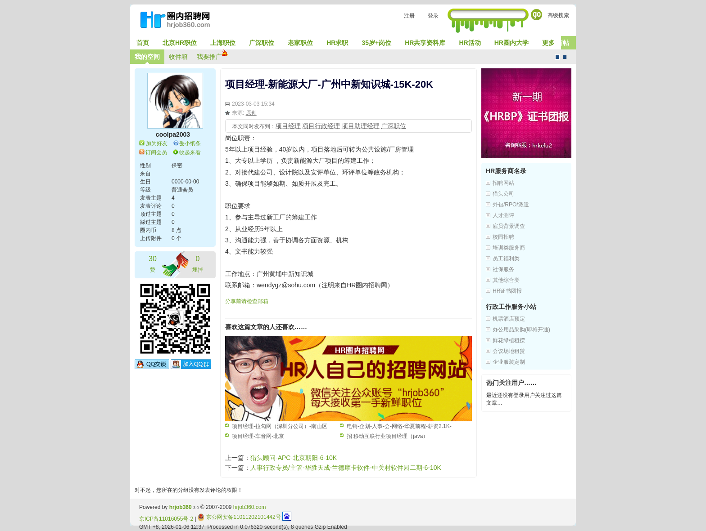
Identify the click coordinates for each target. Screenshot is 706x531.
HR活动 (469, 42)
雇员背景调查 (509, 226)
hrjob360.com (249, 507)
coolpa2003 (173, 134)
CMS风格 (564, 57)
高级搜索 (558, 15)
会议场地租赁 (509, 351)
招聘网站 (503, 183)
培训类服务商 (509, 248)
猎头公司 (503, 194)
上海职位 (222, 42)
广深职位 (261, 42)
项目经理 (288, 125)
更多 (548, 42)
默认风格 (557, 57)
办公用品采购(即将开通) (521, 329)
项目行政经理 (321, 125)
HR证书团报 (507, 291)
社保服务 (503, 269)
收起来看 (190, 152)
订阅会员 (156, 152)
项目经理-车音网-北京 (258, 436)
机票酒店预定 (509, 319)
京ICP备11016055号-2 (166, 519)
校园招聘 (503, 237)
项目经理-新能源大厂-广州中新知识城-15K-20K (329, 84)
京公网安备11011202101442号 (239, 517)
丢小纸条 (190, 143)
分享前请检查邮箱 (246, 301)
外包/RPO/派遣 (511, 204)
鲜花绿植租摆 (509, 340)
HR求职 (337, 42)
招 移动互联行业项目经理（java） (387, 436)
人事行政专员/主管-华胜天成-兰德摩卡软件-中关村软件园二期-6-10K (345, 467)
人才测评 (503, 215)
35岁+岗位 (376, 42)
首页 (142, 42)
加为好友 (156, 143)
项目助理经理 (361, 125)
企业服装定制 (509, 362)
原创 (251, 113)
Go (536, 14)
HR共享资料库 (425, 42)
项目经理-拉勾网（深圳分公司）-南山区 (279, 426)
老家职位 (300, 42)
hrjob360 (180, 507)
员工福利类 (506, 258)
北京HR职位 (180, 42)
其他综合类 (506, 280)
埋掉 (198, 263)
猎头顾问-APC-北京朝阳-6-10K (293, 457)
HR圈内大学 (511, 42)
